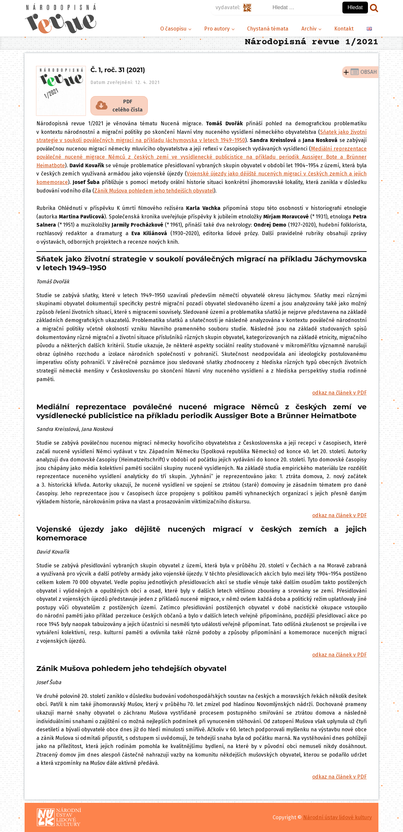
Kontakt (344, 29)
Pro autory (217, 29)
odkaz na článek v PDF (339, 393)
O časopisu (173, 29)
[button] (119, 105)
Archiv (309, 29)
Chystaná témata (267, 29)
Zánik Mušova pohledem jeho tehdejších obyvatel (154, 191)
